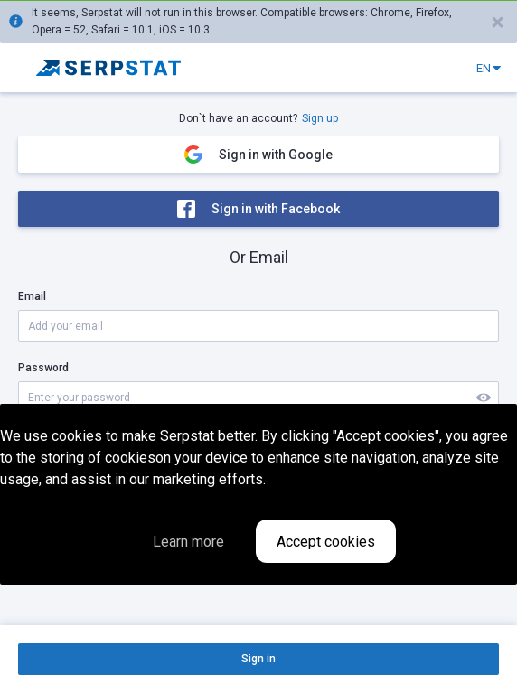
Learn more (188, 541)
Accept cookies (326, 541)
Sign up (320, 118)
